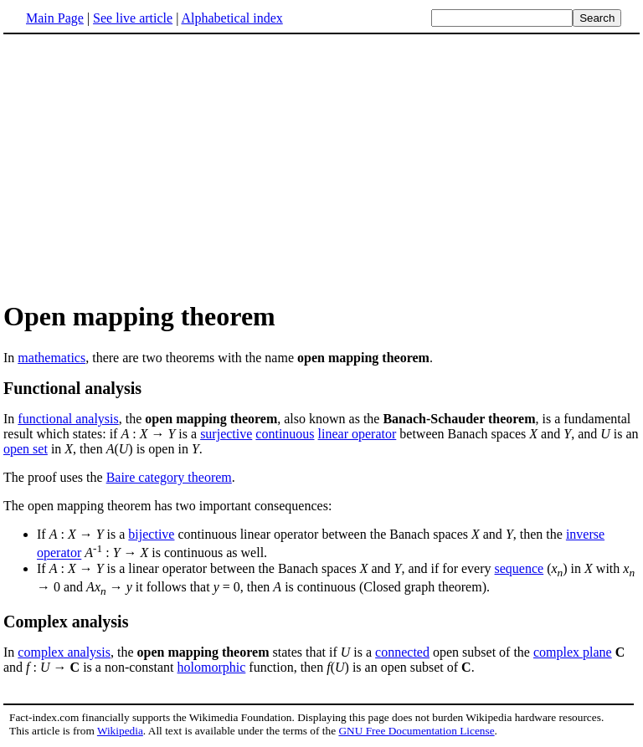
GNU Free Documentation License (416, 730)
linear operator (357, 434)
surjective (226, 434)
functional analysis (68, 419)
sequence (519, 568)
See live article (132, 18)
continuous (284, 434)
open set (25, 449)
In (10, 419)
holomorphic (211, 667)
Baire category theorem (169, 477)
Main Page (55, 18)
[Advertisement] (144, 166)
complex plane (572, 652)
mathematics (51, 357)
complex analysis (64, 652)
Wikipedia (120, 730)
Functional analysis (72, 388)
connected (402, 652)
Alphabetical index (231, 18)
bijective (151, 534)
